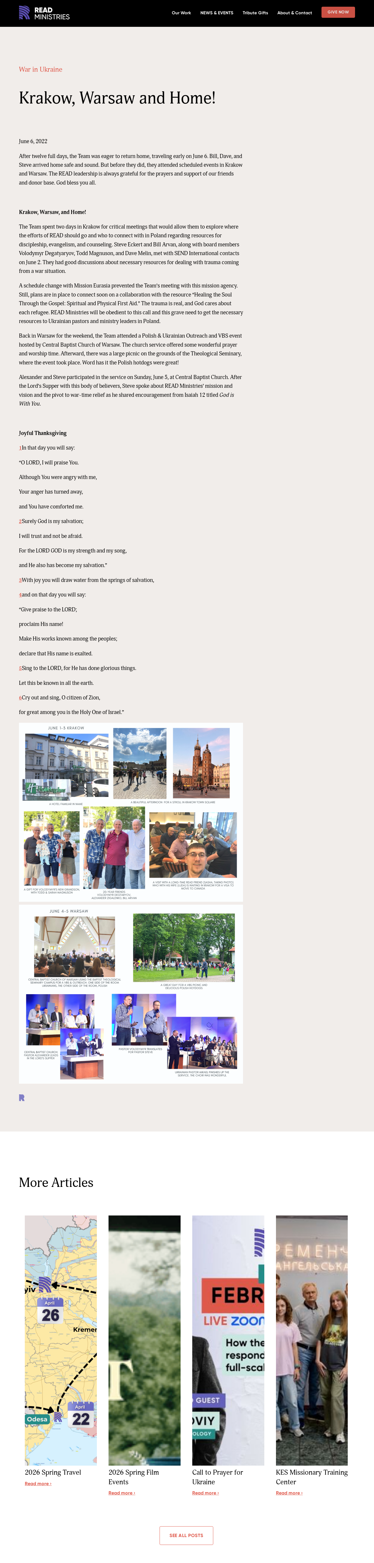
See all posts (186, 1536)
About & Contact (294, 12)
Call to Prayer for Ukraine (219, 1478)
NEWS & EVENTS (216, 12)
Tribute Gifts (255, 12)
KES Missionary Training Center (301, 1478)
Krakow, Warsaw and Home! (117, 98)
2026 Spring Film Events (135, 1478)
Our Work (181, 12)
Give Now (338, 12)
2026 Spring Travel (55, 1473)
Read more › (38, 1484)
